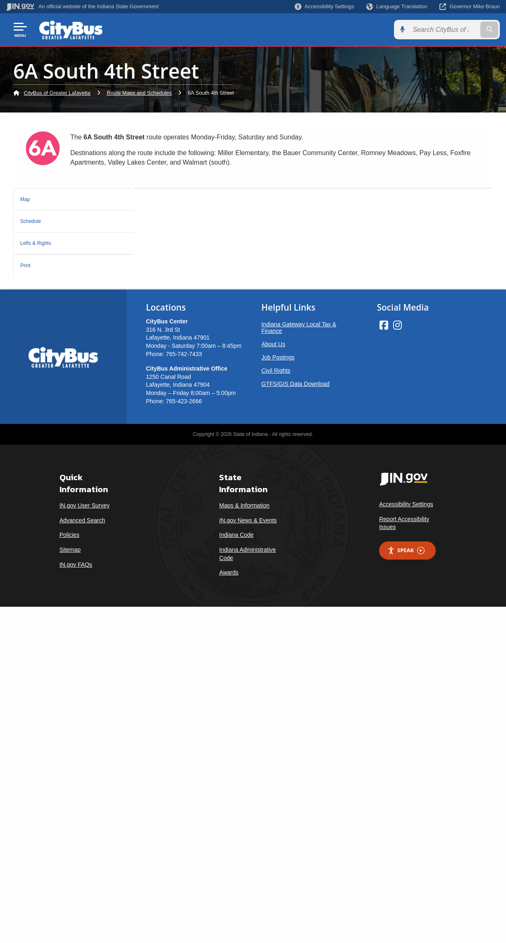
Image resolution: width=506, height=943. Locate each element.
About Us (273, 680)
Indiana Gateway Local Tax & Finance (298, 663)
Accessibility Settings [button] (406, 840)
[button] (324, 6)
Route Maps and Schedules (139, 93)
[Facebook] (384, 661)
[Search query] (443, 30)
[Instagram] (397, 661)
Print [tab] (27, 259)
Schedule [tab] (35, 218)
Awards (228, 908)
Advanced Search (82, 856)
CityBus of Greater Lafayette (57, 93)
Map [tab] (26, 198)
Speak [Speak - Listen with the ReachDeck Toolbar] (406, 886)
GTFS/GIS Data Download (295, 720)
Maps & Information (244, 841)
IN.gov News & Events (248, 856)
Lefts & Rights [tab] (42, 238)
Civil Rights (275, 707)
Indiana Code (236, 871)
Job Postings (277, 693)
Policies (69, 871)
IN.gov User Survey (85, 841)
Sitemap (70, 886)
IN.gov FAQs (76, 901)
